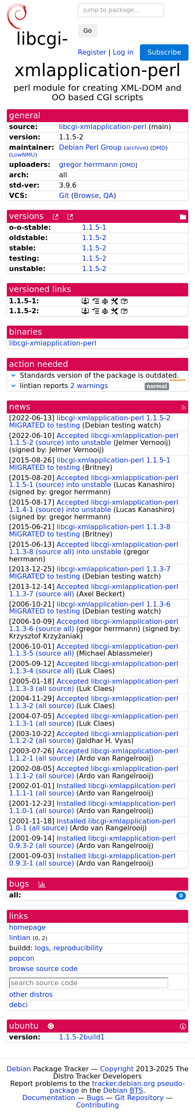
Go (88, 30)
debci (18, 1005)
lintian (20, 938)
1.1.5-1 (94, 227)
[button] (13, 375)
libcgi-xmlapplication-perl (102, 127)
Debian (18, 1069)
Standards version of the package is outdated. (97, 375)
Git (64, 195)
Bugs (95, 1098)
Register (92, 52)
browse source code (43, 969)
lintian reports (89, 386)
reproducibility (78, 948)
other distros (31, 994)
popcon (21, 958)
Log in (123, 52)
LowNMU (23, 154)
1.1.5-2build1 (82, 1037)
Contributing (97, 1105)
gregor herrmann (88, 164)
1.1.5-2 (94, 238)
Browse (86, 195)
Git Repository (139, 1098)
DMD (159, 148)
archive (136, 148)
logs (42, 948)
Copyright (116, 1069)
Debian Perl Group (90, 147)
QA (108, 195)
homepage (27, 927)
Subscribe (164, 52)
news (20, 407)
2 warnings (89, 386)
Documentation (48, 1098)
